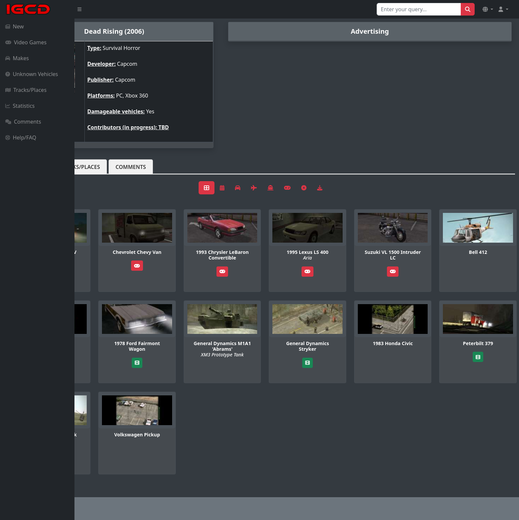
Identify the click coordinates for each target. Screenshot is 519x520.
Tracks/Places (26, 90)
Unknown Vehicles (31, 74)
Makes (17, 58)
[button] (488, 9)
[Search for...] (419, 9)
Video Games (26, 42)
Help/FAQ (20, 137)
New (14, 26)
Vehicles (98, 167)
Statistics (20, 105)
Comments (23, 121)
